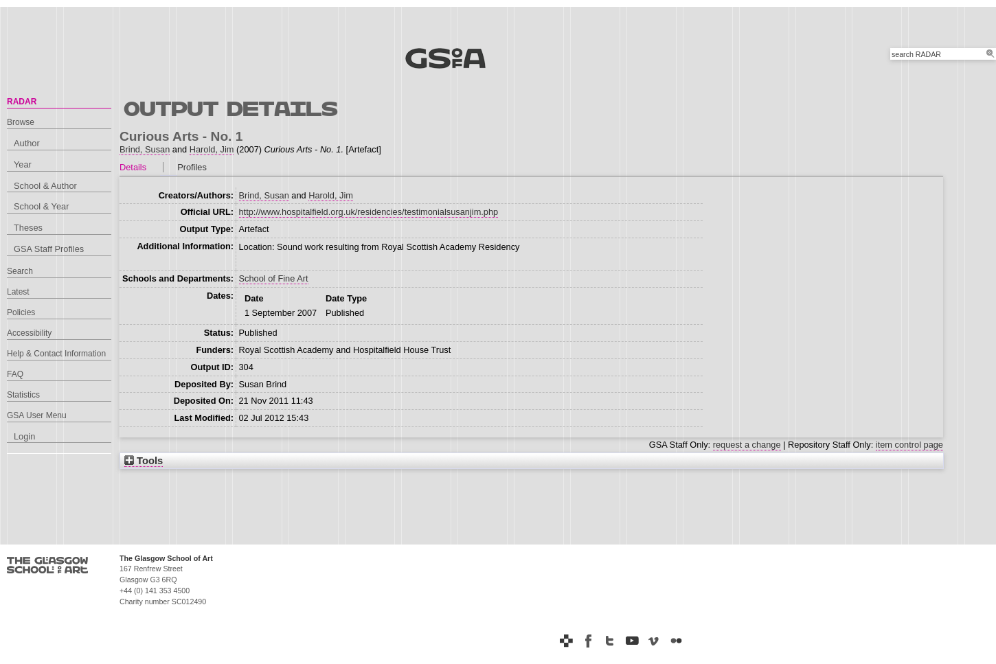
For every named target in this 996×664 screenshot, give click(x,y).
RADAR (21, 101)
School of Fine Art (273, 278)
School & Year (41, 206)
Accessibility (29, 333)
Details (133, 167)
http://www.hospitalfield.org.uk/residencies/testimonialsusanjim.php (369, 212)
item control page (909, 444)
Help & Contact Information (56, 353)
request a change (747, 444)
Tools (143, 460)
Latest (18, 292)
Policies (21, 312)
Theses (28, 227)
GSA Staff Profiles (49, 249)
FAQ (15, 374)
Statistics (23, 395)
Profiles (192, 167)
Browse (20, 122)
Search (20, 271)
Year (23, 164)
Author (27, 143)
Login (24, 436)
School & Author (45, 186)
